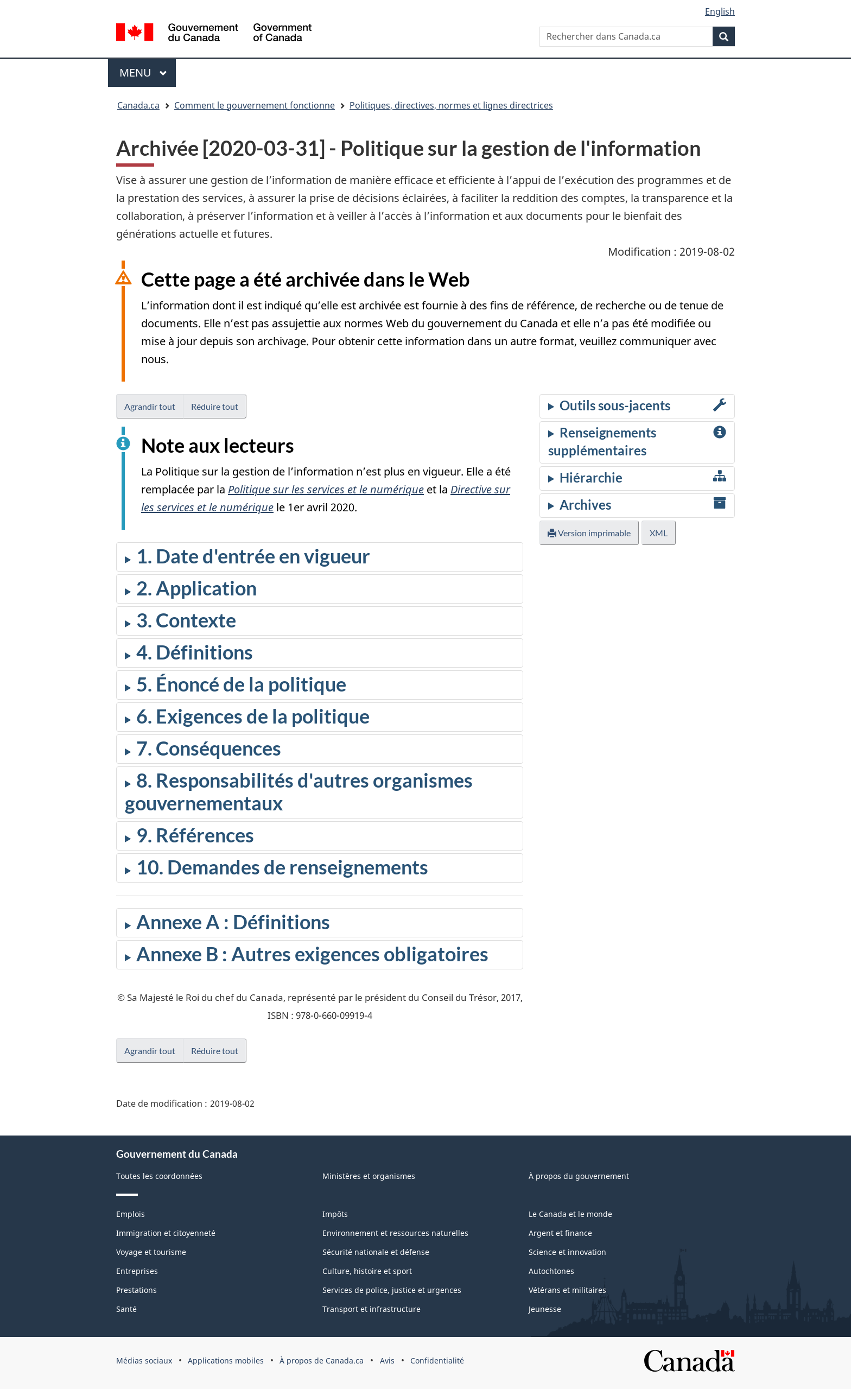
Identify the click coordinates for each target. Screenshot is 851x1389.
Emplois (130, 1214)
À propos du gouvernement (579, 1176)
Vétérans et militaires (567, 1290)
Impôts (335, 1214)
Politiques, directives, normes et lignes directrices (451, 105)
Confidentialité (437, 1360)
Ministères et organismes (368, 1176)
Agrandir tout (149, 406)
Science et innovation (567, 1252)
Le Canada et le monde (570, 1214)
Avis (387, 1360)
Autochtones (551, 1271)
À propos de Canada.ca (322, 1360)
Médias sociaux (144, 1360)
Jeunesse (545, 1309)
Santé (126, 1309)
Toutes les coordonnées (159, 1176)
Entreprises (137, 1271)
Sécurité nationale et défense (375, 1252)
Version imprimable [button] (589, 533)
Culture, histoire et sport (367, 1271)
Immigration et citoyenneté (165, 1233)
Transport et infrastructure (371, 1309)
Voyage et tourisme (151, 1252)
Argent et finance (560, 1233)
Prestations (136, 1290)
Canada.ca (138, 105)
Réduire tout (214, 406)
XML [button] (659, 533)
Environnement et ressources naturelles (395, 1233)
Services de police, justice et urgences (391, 1290)
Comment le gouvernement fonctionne (254, 105)
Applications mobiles (226, 1360)
